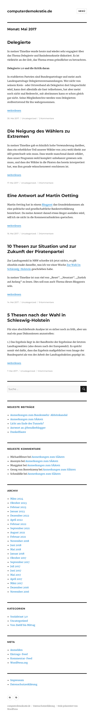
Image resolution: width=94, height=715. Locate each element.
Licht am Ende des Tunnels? (27, 423)
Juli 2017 (15, 566)
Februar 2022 (18, 524)
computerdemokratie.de (29, 11)
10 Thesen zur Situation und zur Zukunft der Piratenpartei (41, 249)
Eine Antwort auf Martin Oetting (42, 195)
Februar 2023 (18, 507)
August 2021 (17, 532)
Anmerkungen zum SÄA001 (26, 419)
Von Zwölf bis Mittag (22, 625)
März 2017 (16, 583)
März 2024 (16, 498)
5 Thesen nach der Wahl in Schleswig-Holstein (36, 317)
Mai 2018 (15, 549)
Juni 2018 (15, 545)
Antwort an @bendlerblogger (27, 427)
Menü (81, 11)
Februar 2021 (18, 536)
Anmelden (16, 649)
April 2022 (16, 519)
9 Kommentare (46, 302)
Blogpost (47, 204)
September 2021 (20, 528)
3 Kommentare (46, 183)
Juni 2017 (15, 570)
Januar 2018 (17, 553)
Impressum (17, 680)
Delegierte (19, 42)
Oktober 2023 (18, 502)
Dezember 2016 (19, 587)
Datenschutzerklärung (23, 684)
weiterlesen (14, 110)
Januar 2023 (17, 511)
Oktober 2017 (18, 557)
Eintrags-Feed (19, 654)
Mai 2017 (15, 574)
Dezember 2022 (19, 515)
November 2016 (19, 591)
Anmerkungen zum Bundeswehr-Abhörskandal (38, 415)
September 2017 (19, 562)
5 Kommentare (45, 371)
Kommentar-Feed (21, 658)
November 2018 (19, 540)
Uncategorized (29, 118)
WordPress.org (19, 662)
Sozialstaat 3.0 (19, 616)
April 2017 (16, 578)
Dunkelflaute (18, 431)
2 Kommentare (46, 118)
